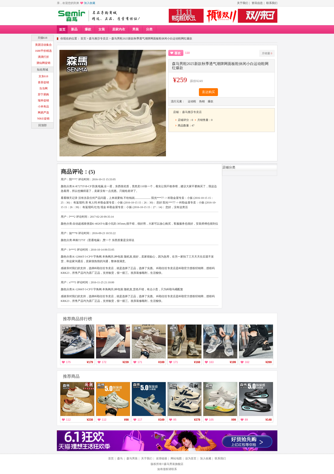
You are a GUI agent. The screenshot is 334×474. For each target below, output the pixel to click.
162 (247, 362)
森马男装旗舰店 (173, 464)
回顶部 (42, 125)
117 (140, 419)
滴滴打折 (43, 56)
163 (211, 362)
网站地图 (176, 458)
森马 (120, 458)
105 (211, 419)
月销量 (267, 53)
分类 (149, 29)
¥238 (90, 419)
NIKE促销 (43, 118)
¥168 (197, 362)
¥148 (269, 419)
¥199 (233, 362)
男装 (135, 29)
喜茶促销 (43, 82)
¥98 (126, 419)
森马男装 (132, 458)
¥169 (161, 362)
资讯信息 (257, 3)
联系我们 (271, 3)
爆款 (88, 29)
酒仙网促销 (43, 62)
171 (140, 362)
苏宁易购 (43, 94)
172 (104, 362)
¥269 (269, 362)
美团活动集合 (43, 44)
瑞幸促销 (43, 100)
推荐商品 (71, 376)
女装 (101, 29)
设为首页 (190, 458)
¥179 (90, 362)
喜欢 (177, 53)
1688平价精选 (43, 50)
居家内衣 (118, 29)
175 (68, 362)
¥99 (233, 419)
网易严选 (43, 112)
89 (246, 419)
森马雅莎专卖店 (98, 38)
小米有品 (43, 106)
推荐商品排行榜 (77, 318)
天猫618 (42, 37)
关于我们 (242, 3)
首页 (62, 29)
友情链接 (161, 458)
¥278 (197, 419)
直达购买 (208, 92)
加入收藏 (89, 3)
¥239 (126, 362)
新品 (74, 29)
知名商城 (42, 69)
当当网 (43, 88)
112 (68, 419)
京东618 (43, 76)
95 (174, 419)
